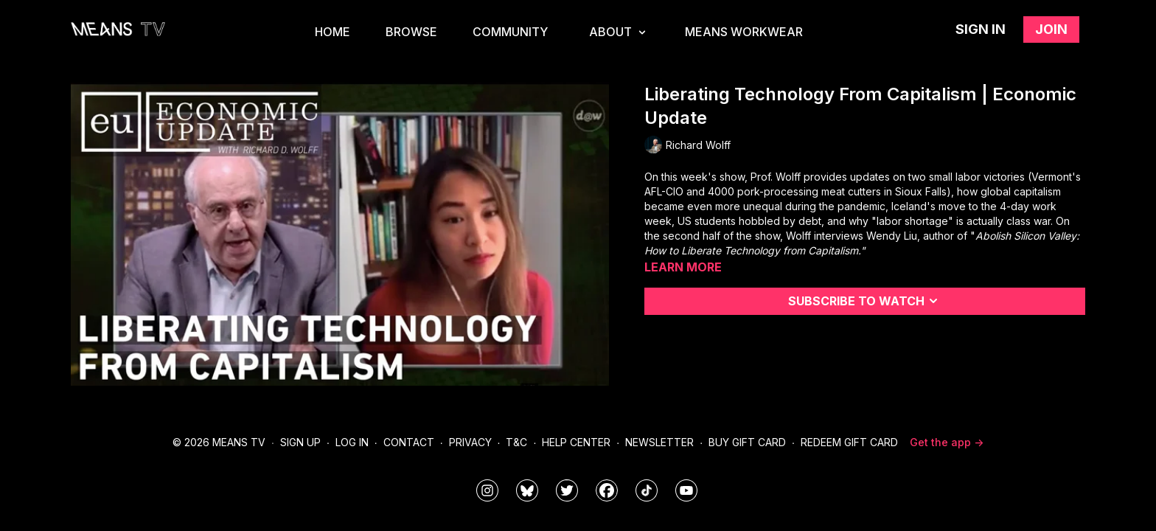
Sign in (980, 29)
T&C (516, 442)
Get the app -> (946, 442)
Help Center (576, 442)
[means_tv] (487, 490)
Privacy (470, 442)
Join (1051, 29)
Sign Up (300, 442)
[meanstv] (607, 490)
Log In (352, 442)
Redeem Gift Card (849, 442)
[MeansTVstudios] (527, 490)
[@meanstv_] (647, 490)
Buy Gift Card (747, 442)
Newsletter (659, 442)
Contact (408, 442)
